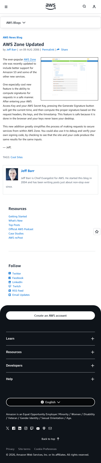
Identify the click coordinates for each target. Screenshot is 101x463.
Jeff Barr (11, 49)
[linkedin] (19, 429)
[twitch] (31, 429)
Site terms (24, 448)
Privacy (10, 448)
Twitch (15, 286)
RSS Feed (16, 290)
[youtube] (37, 429)
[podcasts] (44, 429)
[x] (7, 429)
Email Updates (19, 294)
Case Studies (16, 233)
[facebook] (13, 429)
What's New (16, 220)
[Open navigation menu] (6, 7)
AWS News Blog (12, 37)
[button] (50, 22)
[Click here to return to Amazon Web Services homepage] (50, 7)
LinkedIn (15, 282)
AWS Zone (30, 59)
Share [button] (62, 49)
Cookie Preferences (45, 448)
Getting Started (18, 216)
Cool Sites (17, 157)
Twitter (15, 273)
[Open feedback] (96, 231)
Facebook (16, 277)
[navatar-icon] (94, 7)
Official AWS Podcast (21, 229)
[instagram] (25, 429)
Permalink (48, 49)
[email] (50, 429)
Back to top (51, 438)
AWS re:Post (16, 237)
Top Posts (14, 224)
